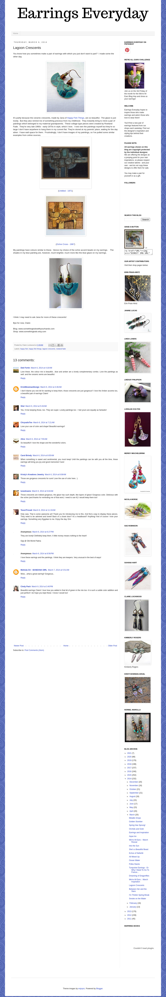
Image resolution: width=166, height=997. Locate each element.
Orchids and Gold (136, 830)
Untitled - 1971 (65, 191)
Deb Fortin (25, 368)
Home (15, 33)
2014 (129, 779)
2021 (129, 754)
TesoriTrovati (26, 510)
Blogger (99, 989)
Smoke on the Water (137, 899)
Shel (22, 406)
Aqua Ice (132, 837)
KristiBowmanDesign (30, 387)
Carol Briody (26, 455)
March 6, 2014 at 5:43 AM (36, 406)
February (133, 904)
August (132, 797)
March (132, 816)
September (134, 794)
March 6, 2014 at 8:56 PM (43, 553)
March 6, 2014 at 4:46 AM (51, 387)
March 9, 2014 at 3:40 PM (42, 586)
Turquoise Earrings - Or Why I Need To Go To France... (139, 871)
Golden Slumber (136, 822)
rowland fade (61, 349)
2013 (129, 912)
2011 (129, 920)
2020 (129, 758)
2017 (129, 769)
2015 (129, 776)
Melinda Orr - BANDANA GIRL (34, 570)
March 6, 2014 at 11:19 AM (44, 510)
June (131, 805)
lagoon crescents (48, 349)
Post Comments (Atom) (34, 650)
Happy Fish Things (75, 118)
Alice (23, 439)
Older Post (112, 646)
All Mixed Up (134, 858)
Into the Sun (134, 847)
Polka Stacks (134, 865)
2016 (129, 772)
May (131, 808)
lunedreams (26, 491)
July (131, 801)
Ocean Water (134, 861)
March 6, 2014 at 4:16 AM (41, 368)
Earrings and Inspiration (139, 833)
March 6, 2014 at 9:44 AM (42, 491)
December (134, 783)
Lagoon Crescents (136, 886)
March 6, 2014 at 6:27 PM (43, 532)
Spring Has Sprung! (137, 826)
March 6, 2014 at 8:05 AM (43, 455)
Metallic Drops (135, 819)
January (133, 908)
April (131, 812)
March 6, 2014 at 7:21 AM (43, 422)
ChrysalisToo (26, 422)
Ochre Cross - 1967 (65, 244)
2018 (129, 765)
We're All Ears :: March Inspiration (138, 881)
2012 (129, 916)
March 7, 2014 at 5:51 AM (58, 570)
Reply (23, 378)
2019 (129, 761)
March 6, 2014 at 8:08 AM (55, 474)
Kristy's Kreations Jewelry (32, 474)
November (134, 786)
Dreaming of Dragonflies (139, 877)
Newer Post (19, 646)
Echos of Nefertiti (136, 854)
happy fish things (35, 349)
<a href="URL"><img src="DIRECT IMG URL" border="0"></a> (140, 252)
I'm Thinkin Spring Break (139, 896)
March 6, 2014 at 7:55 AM (36, 439)
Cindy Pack (26, 586)
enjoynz (81, 989)
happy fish (24, 349)
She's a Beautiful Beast (138, 850)
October (133, 790)
